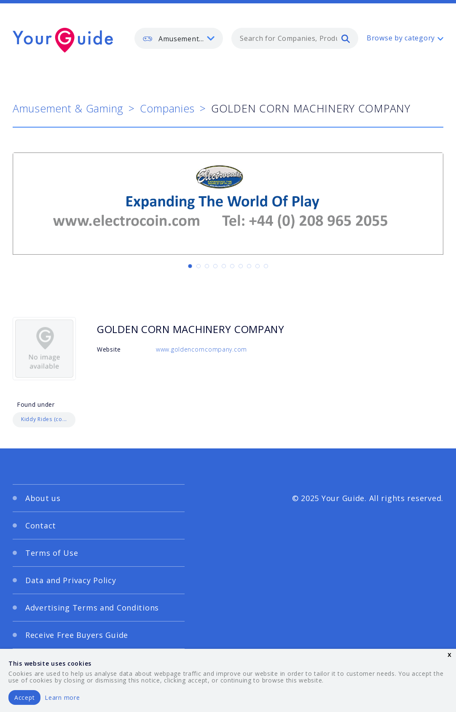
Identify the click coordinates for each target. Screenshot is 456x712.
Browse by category (401, 38)
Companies (167, 108)
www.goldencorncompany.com (201, 349)
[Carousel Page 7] (241, 266)
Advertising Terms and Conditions (92, 608)
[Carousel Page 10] (266, 266)
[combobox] (294, 38)
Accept (24, 697)
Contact (40, 525)
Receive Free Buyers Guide (76, 635)
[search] (345, 38)
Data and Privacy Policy (70, 580)
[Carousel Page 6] (232, 266)
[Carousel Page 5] (224, 266)
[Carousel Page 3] (207, 266)
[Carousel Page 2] (198, 266)
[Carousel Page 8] (249, 266)
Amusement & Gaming (68, 108)
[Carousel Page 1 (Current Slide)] (190, 266)
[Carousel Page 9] (257, 266)
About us (43, 498)
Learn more (62, 697)
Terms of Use (51, 553)
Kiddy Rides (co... (44, 419)
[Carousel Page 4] (215, 266)
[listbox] (178, 38)
